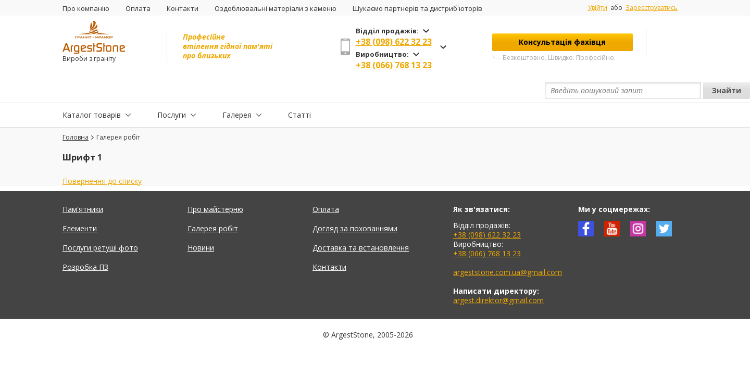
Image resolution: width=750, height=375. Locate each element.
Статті (299, 90)
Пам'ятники (83, 185)
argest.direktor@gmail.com (498, 276)
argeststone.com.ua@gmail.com (507, 248)
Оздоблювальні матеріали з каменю (275, 8)
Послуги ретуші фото (100, 224)
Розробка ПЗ (85, 243)
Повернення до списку (102, 157)
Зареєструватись (652, 7)
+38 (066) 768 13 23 (394, 65)
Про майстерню (215, 185)
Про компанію (86, 8)
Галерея (237, 90)
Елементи (80, 204)
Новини (201, 224)
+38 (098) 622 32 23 (394, 41)
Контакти (182, 8)
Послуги (171, 90)
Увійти (597, 8)
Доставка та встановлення (360, 224)
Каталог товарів (92, 90)
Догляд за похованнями (354, 204)
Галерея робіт (213, 204)
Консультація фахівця (562, 42)
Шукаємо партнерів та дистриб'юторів (417, 8)
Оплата (138, 8)
